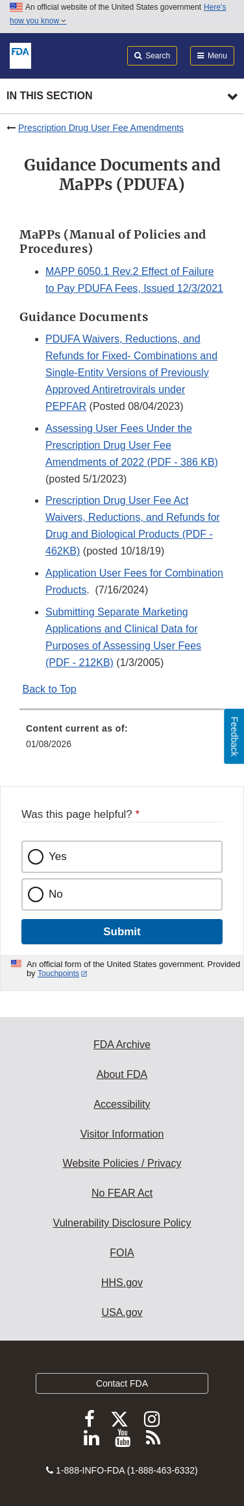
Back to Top (49, 689)
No (56, 894)
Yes (58, 856)
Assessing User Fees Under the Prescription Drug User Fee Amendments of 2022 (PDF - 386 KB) (131, 445)
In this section (49, 95)
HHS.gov (122, 1282)
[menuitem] (122, 740)
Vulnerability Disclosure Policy (122, 1222)
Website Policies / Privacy (122, 1163)
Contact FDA (122, 1383)
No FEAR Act (122, 1193)
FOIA (122, 1252)
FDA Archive (122, 1044)
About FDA (122, 1074)
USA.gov (121, 1312)
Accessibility (121, 1104)
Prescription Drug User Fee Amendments (101, 128)
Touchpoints (58, 973)
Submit (121, 932)
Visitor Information (122, 1134)
